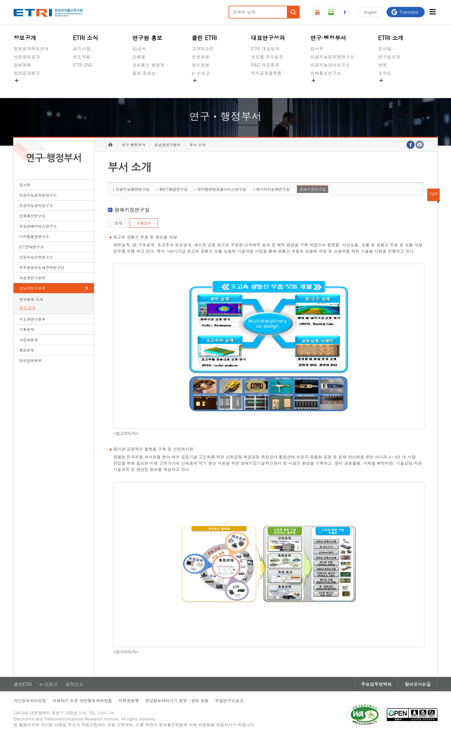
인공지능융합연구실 (132, 189)
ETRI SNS (82, 65)
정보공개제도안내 (31, 48)
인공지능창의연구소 (330, 65)
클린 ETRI (204, 37)
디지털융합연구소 (34, 236)
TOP (433, 194)
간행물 (138, 57)
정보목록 (22, 65)
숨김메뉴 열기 (16, 80)
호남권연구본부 (32, 288)
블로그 (331, 12)
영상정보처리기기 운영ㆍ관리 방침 (177, 700)
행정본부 (26, 350)
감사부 (317, 48)
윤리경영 (200, 65)
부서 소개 (27, 307)
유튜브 (317, 12)
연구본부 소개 (31, 299)
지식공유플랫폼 (266, 73)
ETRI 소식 (85, 37)
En (370, 12)
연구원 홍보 (147, 37)
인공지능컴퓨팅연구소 (332, 57)
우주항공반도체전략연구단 (41, 267)
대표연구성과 (268, 37)
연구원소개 (389, 57)
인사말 (384, 48)
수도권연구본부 (32, 319)
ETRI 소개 (390, 37)
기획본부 (26, 329)
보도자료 (82, 57)
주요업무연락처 (376, 684)
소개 (118, 223)
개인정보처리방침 (29, 700)
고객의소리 (203, 48)
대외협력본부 (30, 360)
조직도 (384, 73)
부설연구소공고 (229, 700)
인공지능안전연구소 (36, 257)
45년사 (139, 48)
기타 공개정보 (392, 88)
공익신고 (200, 88)
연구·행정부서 (328, 37)
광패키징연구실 (312, 189)
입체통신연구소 (325, 73)
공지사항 (82, 48)
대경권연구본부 (32, 277)
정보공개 (24, 37)
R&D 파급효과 (265, 65)
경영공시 (22, 88)
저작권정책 (128, 700)
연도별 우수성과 (267, 57)
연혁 (382, 65)
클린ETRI (22, 684)
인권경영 (200, 57)
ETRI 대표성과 (265, 48)
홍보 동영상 (144, 73)
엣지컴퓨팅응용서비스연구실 (221, 189)
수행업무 (143, 223)
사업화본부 (28, 339)
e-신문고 (201, 73)
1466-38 (105, 713)
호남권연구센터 (167, 144)
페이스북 (344, 12)
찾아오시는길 (418, 684)
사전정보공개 (26, 57)
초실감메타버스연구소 (332, 88)
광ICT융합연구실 (173, 189)
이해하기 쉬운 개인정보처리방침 (82, 700)
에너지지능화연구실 (273, 189)
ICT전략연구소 (31, 246)
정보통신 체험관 (148, 65)
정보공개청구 (26, 73)
